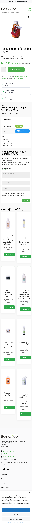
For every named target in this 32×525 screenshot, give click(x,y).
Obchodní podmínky (18, 522)
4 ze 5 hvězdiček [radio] (7, 169)
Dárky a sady (5, 487)
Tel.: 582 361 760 (8, 451)
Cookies (10, 522)
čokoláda (19, 126)
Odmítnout (16, 514)
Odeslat (26, 200)
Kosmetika (17, 76)
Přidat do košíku (15, 69)
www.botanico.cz (8, 457)
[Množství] (3, 69)
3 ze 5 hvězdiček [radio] (5, 169)
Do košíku (9, 254)
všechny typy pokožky (20, 131)
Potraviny (4, 483)
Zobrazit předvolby (16, 519)
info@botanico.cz (8, 454)
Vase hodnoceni (7, 168)
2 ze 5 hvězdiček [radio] (4, 169)
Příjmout (16, 510)
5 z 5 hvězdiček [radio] (8, 169)
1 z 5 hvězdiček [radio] (2, 169)
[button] (29, 493)
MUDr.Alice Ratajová (18, 78)
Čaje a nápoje (5, 479)
